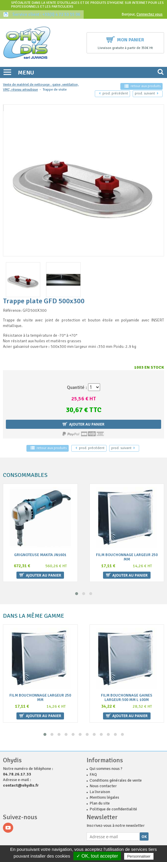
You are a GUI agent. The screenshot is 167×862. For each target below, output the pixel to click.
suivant (146, 93)
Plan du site (100, 803)
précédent (113, 93)
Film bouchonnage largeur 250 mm (127, 557)
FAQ (93, 774)
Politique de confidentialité (113, 809)
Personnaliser (139, 856)
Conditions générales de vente (116, 780)
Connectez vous (149, 14)
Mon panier (125, 39)
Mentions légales (104, 797)
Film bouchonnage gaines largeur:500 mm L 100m (126, 697)
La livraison (100, 791)
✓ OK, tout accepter (97, 855)
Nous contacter (103, 785)
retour (142, 86)
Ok (144, 836)
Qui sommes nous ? (106, 768)
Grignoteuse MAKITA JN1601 (40, 555)
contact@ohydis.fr (21, 785)
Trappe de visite (55, 89)
